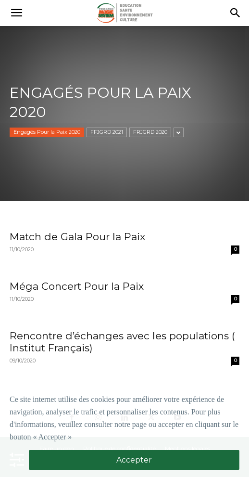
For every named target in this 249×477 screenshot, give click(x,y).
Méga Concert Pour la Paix (77, 286)
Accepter (134, 459)
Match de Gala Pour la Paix (77, 237)
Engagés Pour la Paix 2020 (46, 132)
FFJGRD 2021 (106, 132)
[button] (16, 13)
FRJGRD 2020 (150, 132)
